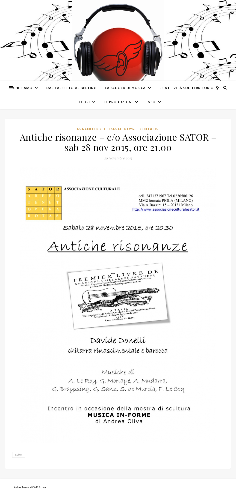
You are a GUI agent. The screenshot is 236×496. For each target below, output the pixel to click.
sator (18, 455)
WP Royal (40, 487)
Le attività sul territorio (186, 87)
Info (151, 101)
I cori (84, 101)
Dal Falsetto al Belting (71, 87)
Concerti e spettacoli (99, 129)
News (129, 129)
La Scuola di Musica (125, 87)
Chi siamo (22, 87)
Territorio (148, 129)
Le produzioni (118, 101)
